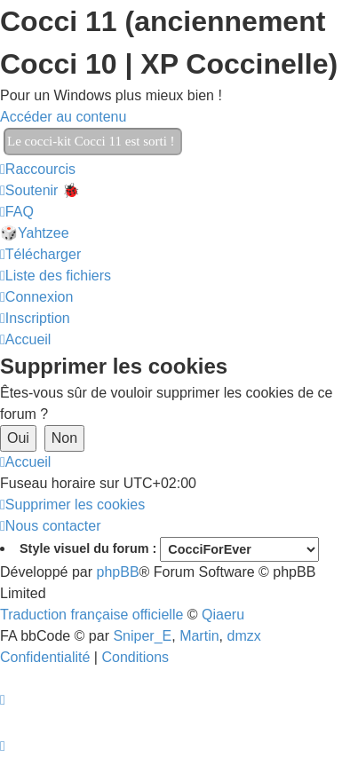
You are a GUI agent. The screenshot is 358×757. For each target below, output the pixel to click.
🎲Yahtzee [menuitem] (34, 233)
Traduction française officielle (91, 614)
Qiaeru (223, 614)
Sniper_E (142, 635)
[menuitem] (40, 190)
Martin (199, 635)
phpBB (118, 572)
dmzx (243, 635)
